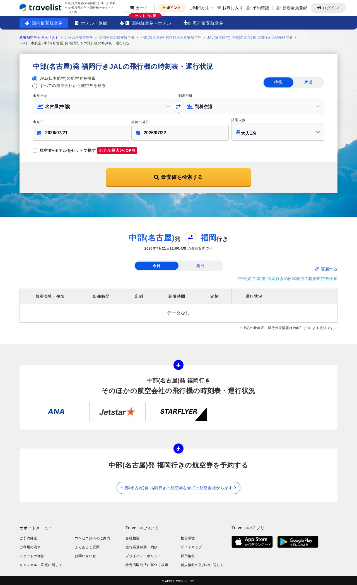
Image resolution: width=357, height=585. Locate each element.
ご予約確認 (28, 536)
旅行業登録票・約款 (142, 545)
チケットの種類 (32, 554)
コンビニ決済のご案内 (92, 536)
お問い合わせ (85, 554)
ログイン (331, 8)
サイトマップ (191, 545)
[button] (277, 131)
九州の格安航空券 (79, 38)
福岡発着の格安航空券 (117, 38)
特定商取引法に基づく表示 (147, 563)
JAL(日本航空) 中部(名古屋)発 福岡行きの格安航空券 (250, 38)
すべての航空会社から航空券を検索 (73, 85)
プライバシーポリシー (143, 554)
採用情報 (188, 554)
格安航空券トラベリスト (39, 38)
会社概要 (133, 536)
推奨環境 (188, 536)
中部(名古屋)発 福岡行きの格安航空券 (171, 38)
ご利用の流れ (30, 545)
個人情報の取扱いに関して (202, 563)
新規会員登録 (295, 8)
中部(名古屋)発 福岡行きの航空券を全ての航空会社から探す (178, 485)
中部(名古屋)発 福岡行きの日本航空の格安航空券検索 (287, 276)
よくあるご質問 (87, 545)
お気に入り (232, 8)
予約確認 (261, 8)
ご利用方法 (199, 8)
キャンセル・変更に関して (41, 563)
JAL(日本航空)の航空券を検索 (68, 78)
